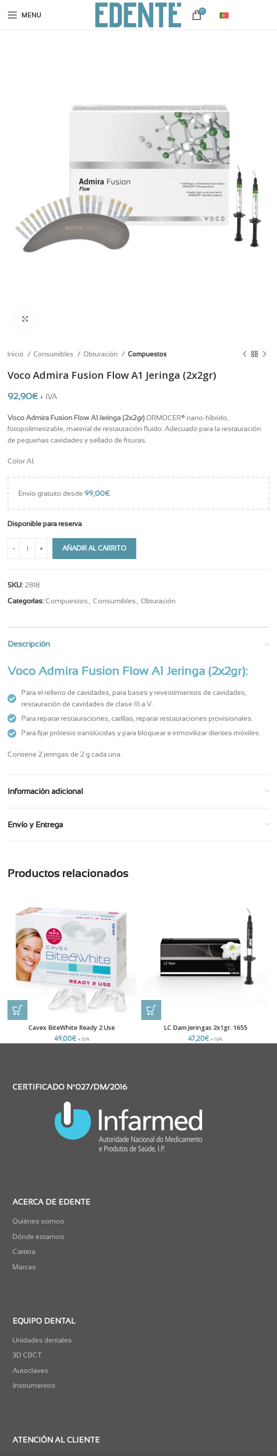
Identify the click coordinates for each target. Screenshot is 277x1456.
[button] (17, 1010)
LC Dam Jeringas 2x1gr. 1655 (205, 1027)
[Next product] (265, 354)
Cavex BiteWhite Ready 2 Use (71, 1027)
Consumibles (54, 354)
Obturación (101, 354)
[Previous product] (245, 354)
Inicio (16, 354)
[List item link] (138, 1221)
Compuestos (147, 354)
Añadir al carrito (94, 548)
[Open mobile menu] (24, 15)
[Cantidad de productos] (27, 548)
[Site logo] (138, 14)
